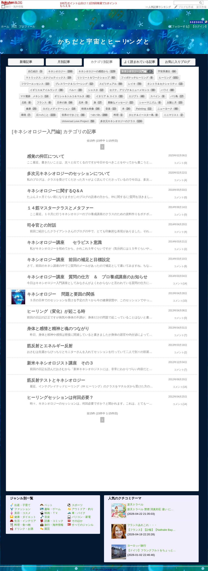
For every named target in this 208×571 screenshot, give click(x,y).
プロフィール (27, 26)
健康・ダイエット (23, 516)
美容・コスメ (20, 513)
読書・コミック (51, 520)
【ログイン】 (200, 26)
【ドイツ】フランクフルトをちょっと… (151, 550)
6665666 (196, 22)
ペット (46, 505)
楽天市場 (201, 7)
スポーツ (75, 505)
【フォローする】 (180, 26)
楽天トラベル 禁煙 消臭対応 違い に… (150, 509)
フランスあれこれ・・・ (142, 525)
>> (158, 7)
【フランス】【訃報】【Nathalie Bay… (151, 529)
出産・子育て (20, 505)
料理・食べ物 (20, 524)
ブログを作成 (185, 7)
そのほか (75, 520)
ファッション (20, 509)
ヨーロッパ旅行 (136, 545)
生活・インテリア (23, 520)
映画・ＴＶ (49, 513)
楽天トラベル (135, 504)
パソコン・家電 (79, 516)
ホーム (5, 26)
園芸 (45, 528)
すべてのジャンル (80, 524)
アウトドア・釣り (80, 509)
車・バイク (76, 513)
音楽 (45, 516)
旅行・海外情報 (14, 6)
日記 (14, 26)
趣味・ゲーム (50, 509)
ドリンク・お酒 (21, 528)
